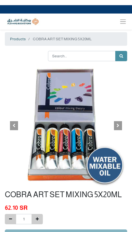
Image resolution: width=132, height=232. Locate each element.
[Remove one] (10, 219)
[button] (14, 126)
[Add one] (37, 219)
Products (18, 39)
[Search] (121, 56)
